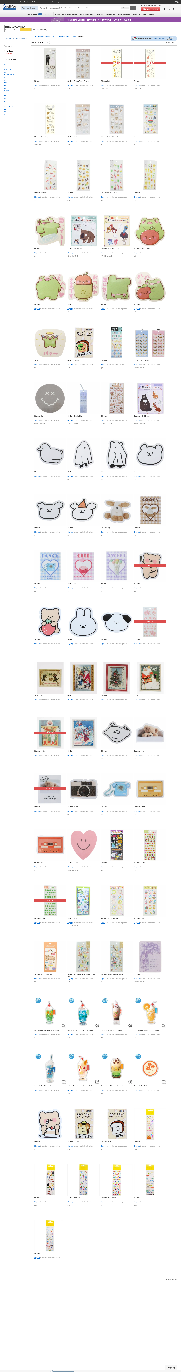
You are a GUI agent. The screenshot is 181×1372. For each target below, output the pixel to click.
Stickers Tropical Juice (109, 193)
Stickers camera (73, 807)
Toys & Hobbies (58, 37)
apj (5, 88)
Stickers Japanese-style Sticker (112, 974)
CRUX (6, 91)
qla (5, 64)
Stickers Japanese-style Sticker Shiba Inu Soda (82, 975)
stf (5, 112)
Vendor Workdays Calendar (16, 38)
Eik (5, 85)
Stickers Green (72, 918)
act (5, 72)
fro (5, 109)
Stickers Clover (39, 918)
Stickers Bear (106, 472)
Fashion (48, 14)
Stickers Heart (72, 863)
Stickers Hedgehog (41, 137)
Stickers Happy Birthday (43, 974)
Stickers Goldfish (40, 193)
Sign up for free (151, 9)
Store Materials (124, 14)
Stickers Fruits (139, 863)
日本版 (176, 2)
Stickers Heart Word (141, 360)
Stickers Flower (139, 918)
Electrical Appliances (106, 14)
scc (5, 114)
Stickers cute (72, 583)
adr (5, 104)
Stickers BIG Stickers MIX (110, 249)
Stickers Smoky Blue (75, 416)
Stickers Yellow (139, 807)
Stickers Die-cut (73, 360)
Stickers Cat (105, 81)
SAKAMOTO (8, 106)
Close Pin (7, 69)
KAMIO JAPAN (9, 75)
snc (5, 93)
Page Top (171, 1368)
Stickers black (39, 416)
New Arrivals (35, 14)
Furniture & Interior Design (66, 14)
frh (5, 96)
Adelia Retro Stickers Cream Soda (46, 1030)
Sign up (37, 85)
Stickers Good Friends (142, 249)
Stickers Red (38, 863)
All (32, 37)
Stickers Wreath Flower (109, 918)
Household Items (87, 14)
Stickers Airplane (73, 1198)
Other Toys (8, 51)
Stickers (37, 81)
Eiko (5, 83)
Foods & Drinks (139, 14)
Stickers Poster (39, 751)
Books (151, 14)
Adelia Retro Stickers (141, 1086)
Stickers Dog (105, 528)
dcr (5, 67)
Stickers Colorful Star (108, 1198)
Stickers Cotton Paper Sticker (78, 81)
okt (5, 80)
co (5, 77)
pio (5, 101)
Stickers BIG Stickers (75, 249)
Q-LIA (6, 98)
